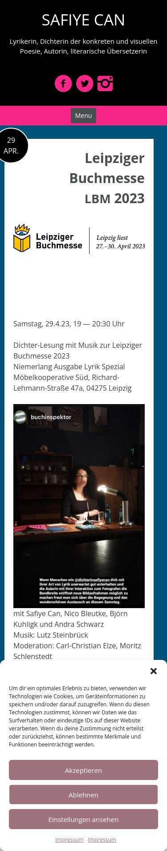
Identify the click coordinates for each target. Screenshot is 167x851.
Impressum (69, 839)
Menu (83, 115)
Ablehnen (83, 794)
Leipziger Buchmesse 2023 (107, 178)
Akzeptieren (83, 770)
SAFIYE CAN (84, 19)
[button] (153, 671)
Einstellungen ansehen (84, 819)
